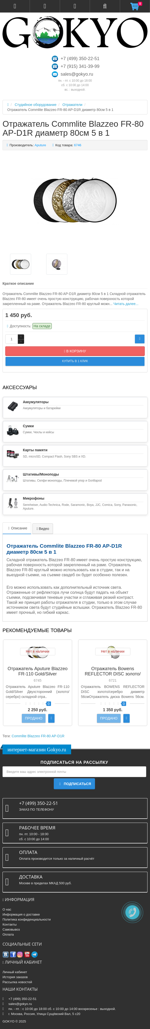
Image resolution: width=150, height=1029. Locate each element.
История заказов (15, 977)
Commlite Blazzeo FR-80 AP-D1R (38, 736)
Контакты (10, 924)
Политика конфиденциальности (27, 919)
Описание (17, 528)
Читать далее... (125, 304)
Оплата (8, 934)
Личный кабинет (15, 972)
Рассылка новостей (17, 982)
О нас (7, 909)
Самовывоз (11, 929)
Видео (42, 529)
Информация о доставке (21, 914)
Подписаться (74, 784)
